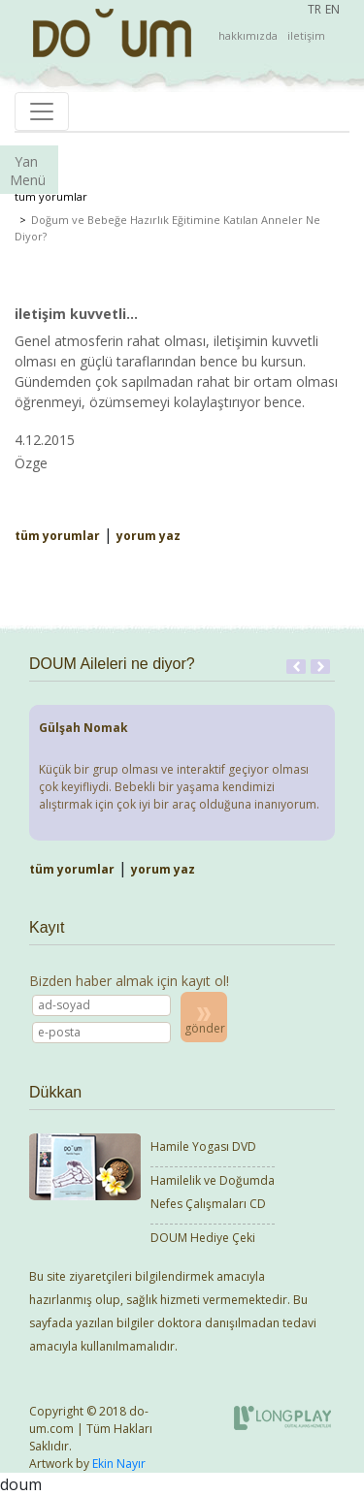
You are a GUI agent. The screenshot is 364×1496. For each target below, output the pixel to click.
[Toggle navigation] (42, 111)
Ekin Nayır (119, 1463)
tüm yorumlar (51, 196)
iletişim (306, 35)
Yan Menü (28, 170)
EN (332, 9)
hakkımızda (248, 35)
